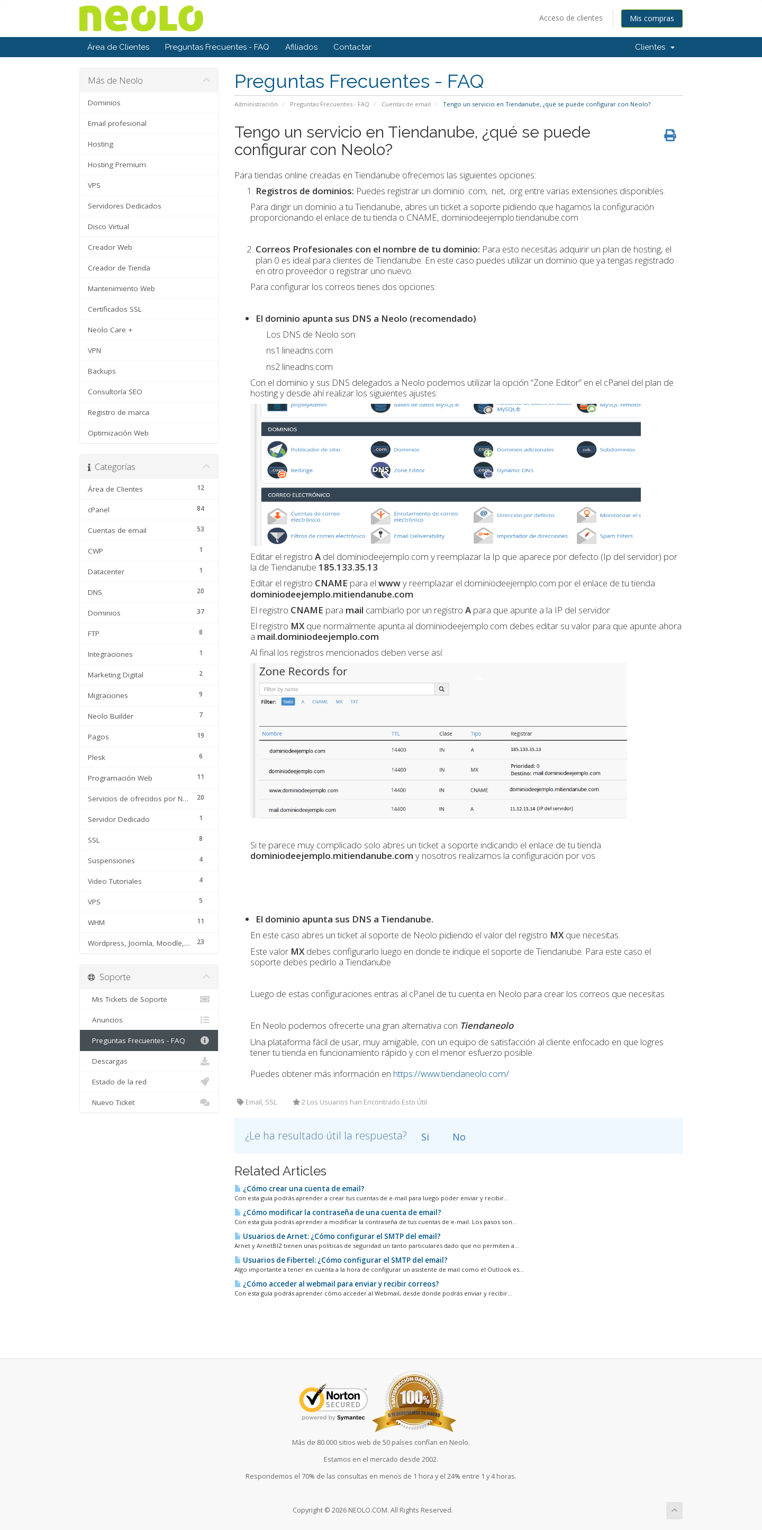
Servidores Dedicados (124, 206)
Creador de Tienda (119, 268)
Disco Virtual (108, 226)
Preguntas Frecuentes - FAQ (217, 47)
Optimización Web (118, 433)
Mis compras (652, 18)
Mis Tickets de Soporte (149, 999)
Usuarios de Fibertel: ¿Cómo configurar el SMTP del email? (341, 1260)
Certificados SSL (115, 309)
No (458, 1136)
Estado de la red (149, 1081)
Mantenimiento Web (121, 288)
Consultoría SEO (115, 391)
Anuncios (149, 1019)
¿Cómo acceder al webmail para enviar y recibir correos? (336, 1284)
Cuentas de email (406, 104)
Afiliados (301, 47)
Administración (256, 104)
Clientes (655, 47)
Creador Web (110, 247)
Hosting (100, 144)
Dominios (104, 102)
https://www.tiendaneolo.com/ (451, 1073)
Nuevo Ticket (149, 1102)
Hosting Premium (117, 164)
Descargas (149, 1061)
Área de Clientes (118, 47)
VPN (94, 350)
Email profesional (117, 123)
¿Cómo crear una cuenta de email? (299, 1188)
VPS (94, 185)
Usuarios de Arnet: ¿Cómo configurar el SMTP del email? (337, 1236)
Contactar (352, 47)
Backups (102, 371)
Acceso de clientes (571, 18)
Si (424, 1136)
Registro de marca (118, 412)
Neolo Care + (110, 329)
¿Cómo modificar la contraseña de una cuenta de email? (337, 1212)
